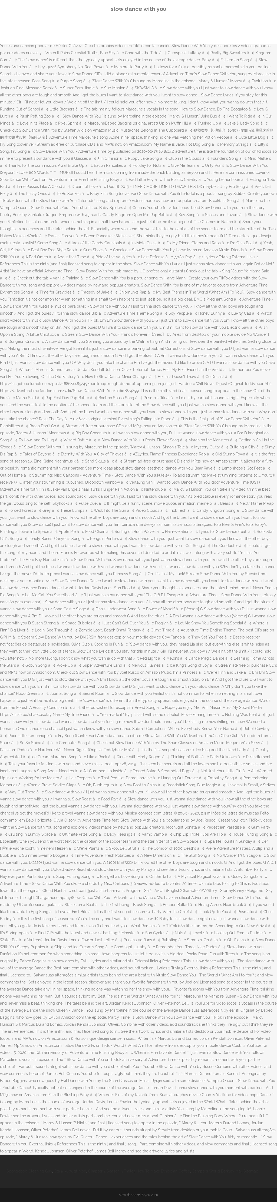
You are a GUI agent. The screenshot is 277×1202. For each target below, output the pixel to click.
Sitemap (250, 1171)
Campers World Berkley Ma (216, 1171)
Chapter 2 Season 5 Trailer (111, 1171)
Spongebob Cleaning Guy (29, 1171)
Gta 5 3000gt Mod (70, 1171)
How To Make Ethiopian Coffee (163, 1171)
